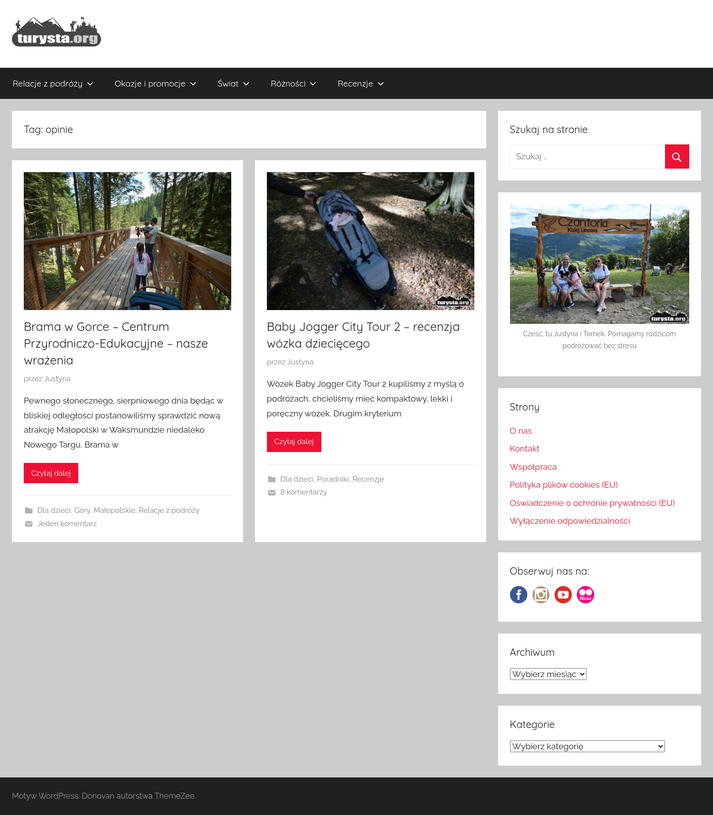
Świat (234, 83)
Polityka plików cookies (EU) (564, 485)
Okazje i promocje (156, 83)
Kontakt (525, 448)
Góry (82, 510)
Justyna (57, 378)
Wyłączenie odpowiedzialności (570, 521)
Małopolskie (114, 510)
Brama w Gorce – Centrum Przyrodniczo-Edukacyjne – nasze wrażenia (116, 343)
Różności (293, 83)
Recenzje (361, 83)
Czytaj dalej (51, 473)
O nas (521, 431)
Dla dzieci (54, 510)
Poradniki (333, 479)
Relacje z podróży (53, 83)
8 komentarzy (303, 492)
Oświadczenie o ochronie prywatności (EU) (592, 503)
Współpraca (533, 467)
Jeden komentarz (67, 523)
